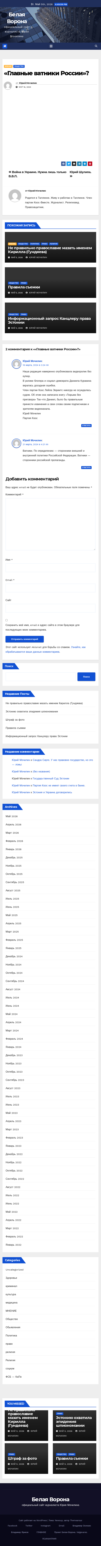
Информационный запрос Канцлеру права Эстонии (49, 320)
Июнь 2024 (12, 1005)
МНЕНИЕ (8, 66)
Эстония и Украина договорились (52, 792)
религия (53, 244)
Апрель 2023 (13, 1121)
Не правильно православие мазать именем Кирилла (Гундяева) (50, 250)
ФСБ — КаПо (14, 1376)
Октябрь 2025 (14, 874)
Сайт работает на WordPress (33, 1520)
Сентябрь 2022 (15, 1178)
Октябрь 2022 (14, 1170)
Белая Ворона (50, 1499)
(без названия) (41, 771)
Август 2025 (13, 890)
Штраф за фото (15, 719)
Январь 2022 (13, 1244)
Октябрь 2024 (14, 972)
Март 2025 (12, 931)
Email (10, 580)
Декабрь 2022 (14, 1154)
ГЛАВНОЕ (41, 1532)
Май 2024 (12, 1014)
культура (11, 1294)
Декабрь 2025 (14, 857)
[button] (96, 46)
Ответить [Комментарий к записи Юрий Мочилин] (86, 425)
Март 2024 (12, 1030)
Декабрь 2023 (14, 1055)
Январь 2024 (13, 1047)
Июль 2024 (12, 997)
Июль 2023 (12, 1096)
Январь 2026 (13, 849)
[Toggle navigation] (51, 46)
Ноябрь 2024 (13, 964)
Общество (19, 66)
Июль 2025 (12, 898)
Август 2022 (13, 1187)
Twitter (29, 1526)
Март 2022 (12, 1228)
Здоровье (11, 1277)
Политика (34, 244)
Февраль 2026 (14, 841)
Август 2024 (13, 989)
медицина (11, 1302)
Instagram (45, 1526)
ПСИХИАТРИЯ (49, 1539)
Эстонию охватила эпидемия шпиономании (32, 711)
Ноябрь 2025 (13, 865)
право (44, 244)
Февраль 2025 (14, 939)
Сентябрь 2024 (15, 981)
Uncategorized (15, 1269)
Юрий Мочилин (28, 83)
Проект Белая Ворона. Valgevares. (71, 1532)
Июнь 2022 (12, 1203)
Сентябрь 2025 (15, 882)
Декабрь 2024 (14, 956)
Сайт (8, 600)
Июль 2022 (12, 1195)
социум (10, 1368)
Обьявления (13, 1327)
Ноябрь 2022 (13, 1162)
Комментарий (14, 494)
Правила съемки (24, 287)
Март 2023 (12, 1129)
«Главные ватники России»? (46, 73)
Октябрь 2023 (14, 1071)
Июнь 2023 (12, 1104)
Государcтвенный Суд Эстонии (51, 778)
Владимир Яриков (19, 1532)
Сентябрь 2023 (15, 1079)
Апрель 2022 (13, 1220)
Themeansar (76, 1520)
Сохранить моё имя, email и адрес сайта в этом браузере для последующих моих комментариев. (42, 627)
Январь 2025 (13, 948)
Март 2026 (12, 832)
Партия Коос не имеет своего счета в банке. (59, 785)
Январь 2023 (13, 1145)
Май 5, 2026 (17, 1431)
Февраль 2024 (14, 1038)
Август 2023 (13, 1088)
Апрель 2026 (13, 824)
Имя (9, 559)
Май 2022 (12, 1211)
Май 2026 (12, 816)
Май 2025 (12, 915)
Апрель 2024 (13, 1022)
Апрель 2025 (13, 923)
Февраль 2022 (14, 1236)
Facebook (12, 1526)
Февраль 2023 (14, 1137)
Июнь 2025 (12, 906)
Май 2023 (12, 1112)
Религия (10, 1360)
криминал (11, 1286)
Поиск (9, 666)
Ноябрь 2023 (13, 1063)
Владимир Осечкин (82, 1526)
